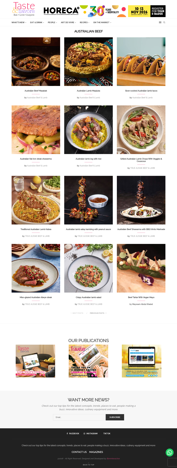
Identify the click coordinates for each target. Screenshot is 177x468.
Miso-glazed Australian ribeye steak (36, 297)
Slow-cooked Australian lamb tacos (141, 91)
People (51, 22)
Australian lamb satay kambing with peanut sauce (88, 229)
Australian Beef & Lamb (37, 98)
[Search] (164, 22)
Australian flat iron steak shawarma (36, 159)
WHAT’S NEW (18, 22)
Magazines (96, 452)
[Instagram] (91, 433)
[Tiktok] (106, 433)
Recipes (84, 22)
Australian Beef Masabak (36, 91)
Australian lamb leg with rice (88, 159)
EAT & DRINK (36, 22)
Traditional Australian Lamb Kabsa (36, 229)
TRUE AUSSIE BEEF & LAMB (142, 168)
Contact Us (79, 452)
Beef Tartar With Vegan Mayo (141, 297)
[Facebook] (73, 433)
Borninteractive (113, 458)
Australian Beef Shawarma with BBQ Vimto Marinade (141, 229)
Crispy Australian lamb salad (88, 297)
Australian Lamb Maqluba (88, 91)
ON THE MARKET (101, 22)
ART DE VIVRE (67, 22)
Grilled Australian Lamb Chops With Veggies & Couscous (141, 160)
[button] (170, 452)
